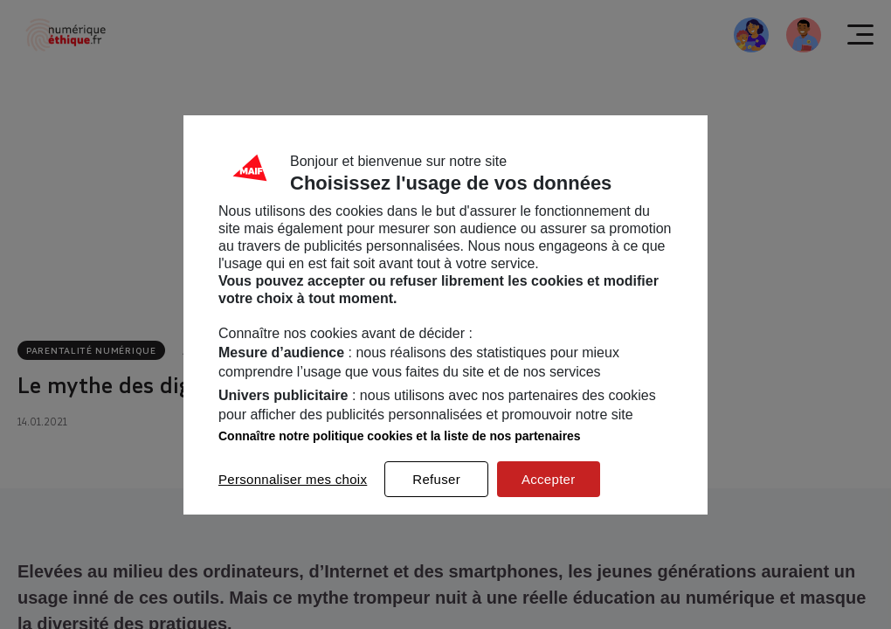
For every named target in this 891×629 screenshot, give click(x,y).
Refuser (436, 479)
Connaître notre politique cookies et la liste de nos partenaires (399, 436)
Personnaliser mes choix (292, 479)
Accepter (548, 479)
